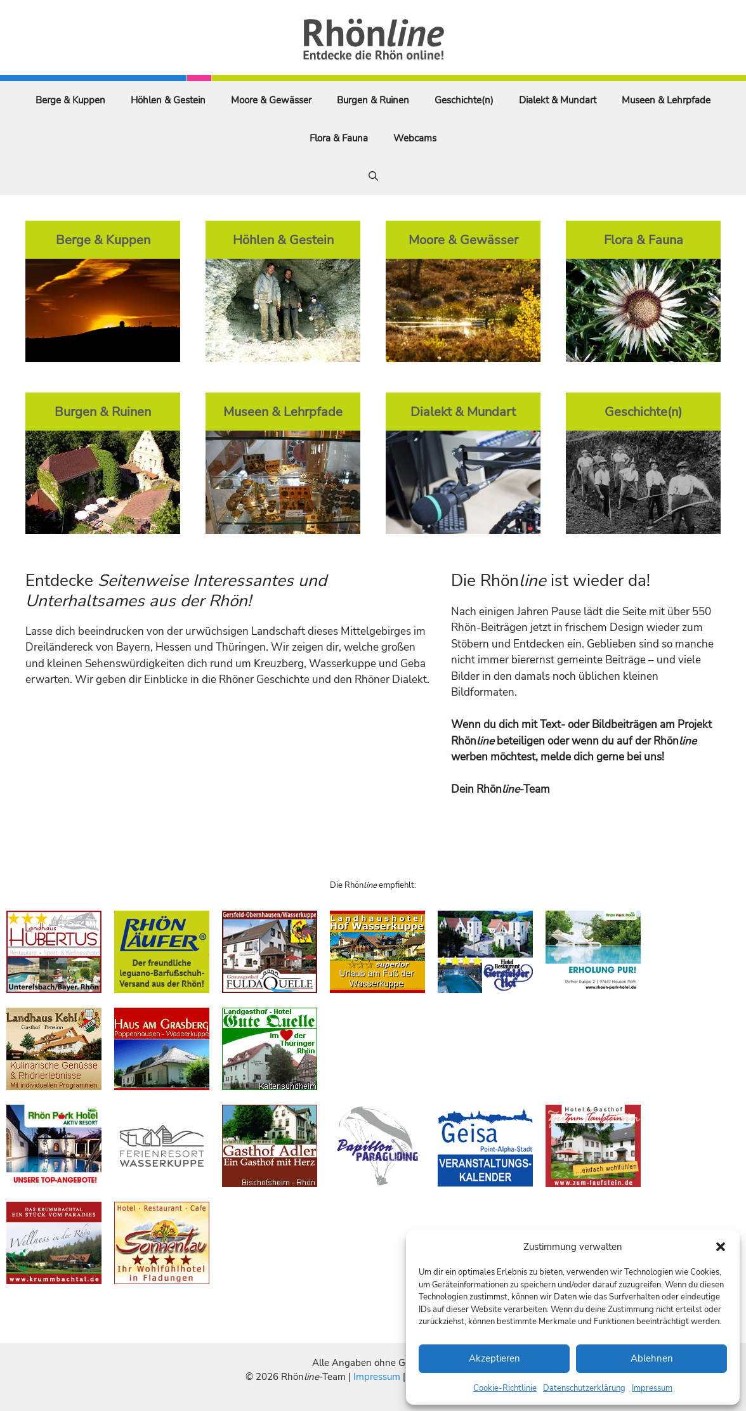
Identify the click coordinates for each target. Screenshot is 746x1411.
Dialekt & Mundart (557, 100)
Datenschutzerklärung (584, 1388)
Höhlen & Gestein (168, 100)
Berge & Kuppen (70, 100)
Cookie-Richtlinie (505, 1388)
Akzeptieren (494, 1358)
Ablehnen (652, 1358)
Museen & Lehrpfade (666, 100)
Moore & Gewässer (271, 100)
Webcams (414, 138)
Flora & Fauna (339, 138)
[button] (720, 1246)
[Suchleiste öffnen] (373, 176)
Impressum (652, 1388)
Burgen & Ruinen (373, 100)
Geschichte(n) (464, 100)
